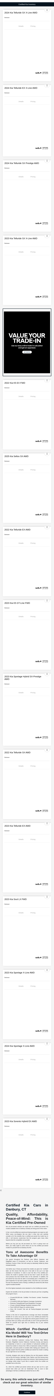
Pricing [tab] (32, 26)
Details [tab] (21, 26)
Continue (27, 1392)
